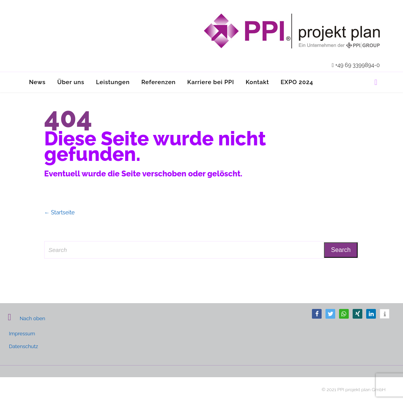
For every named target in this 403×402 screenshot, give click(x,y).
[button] (317, 314)
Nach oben (26, 318)
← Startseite (59, 212)
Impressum (22, 333)
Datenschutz (23, 346)
